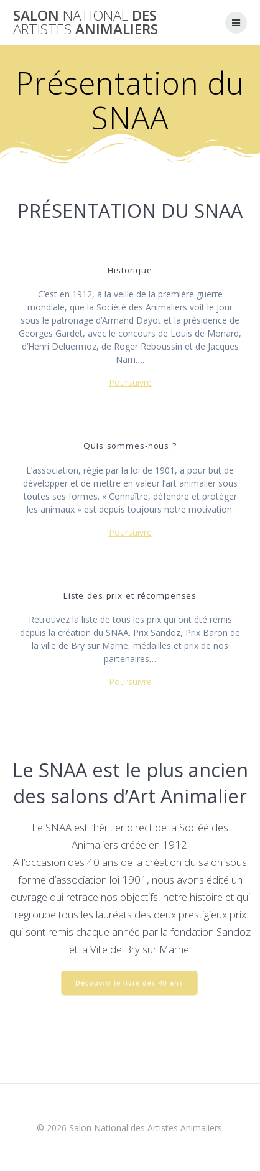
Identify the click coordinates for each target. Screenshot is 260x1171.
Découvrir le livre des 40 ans (129, 983)
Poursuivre (130, 382)
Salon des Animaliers (85, 23)
